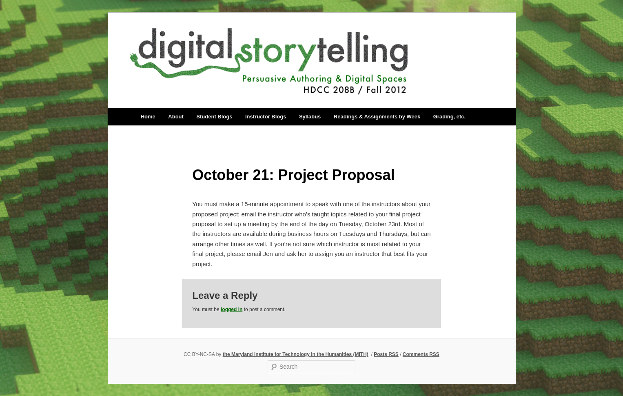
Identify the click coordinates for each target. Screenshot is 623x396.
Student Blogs (214, 116)
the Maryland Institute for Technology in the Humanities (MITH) (295, 354)
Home (148, 116)
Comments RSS (421, 354)
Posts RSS (386, 354)
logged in (231, 309)
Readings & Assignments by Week (377, 116)
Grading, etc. (449, 116)
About (176, 116)
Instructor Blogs (265, 116)
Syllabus (310, 116)
